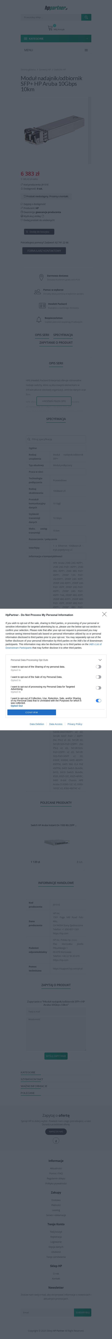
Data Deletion (37, 724)
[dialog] (56, 669)
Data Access (55, 724)
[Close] (105, 615)
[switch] (98, 666)
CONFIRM (31, 712)
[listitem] (56, 660)
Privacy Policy (75, 724)
